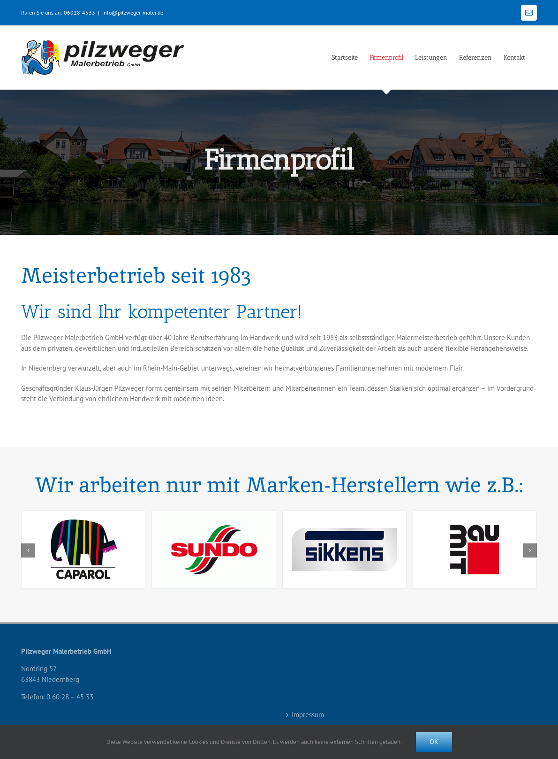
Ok (434, 741)
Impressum (308, 714)
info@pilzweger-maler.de (132, 12)
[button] (28, 550)
